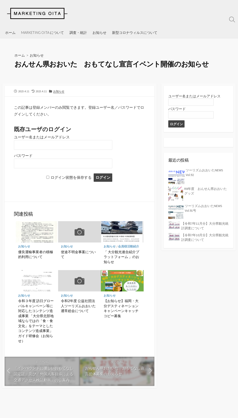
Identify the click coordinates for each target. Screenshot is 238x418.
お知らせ (99, 32)
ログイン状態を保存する (71, 178)
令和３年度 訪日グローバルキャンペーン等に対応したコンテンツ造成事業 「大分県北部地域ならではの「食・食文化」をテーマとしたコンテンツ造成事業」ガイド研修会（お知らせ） (36, 321)
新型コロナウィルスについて (134, 32)
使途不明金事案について (78, 254)
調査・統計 (78, 32)
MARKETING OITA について (42, 32)
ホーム (10, 32)
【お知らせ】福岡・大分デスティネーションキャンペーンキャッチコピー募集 (121, 309)
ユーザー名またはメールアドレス (42, 137)
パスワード (23, 156)
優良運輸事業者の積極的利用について (35, 254)
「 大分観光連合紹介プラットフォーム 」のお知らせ (121, 257)
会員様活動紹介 (128, 247)
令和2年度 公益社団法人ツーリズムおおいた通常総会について (78, 306)
